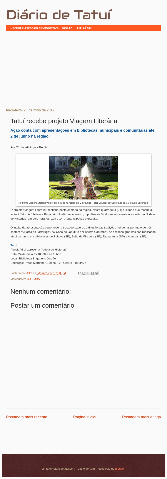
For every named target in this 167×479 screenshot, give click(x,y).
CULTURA (33, 279)
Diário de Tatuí (58, 15)
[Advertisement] (83, 69)
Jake (29, 273)
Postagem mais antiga (141, 417)
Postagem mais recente (26, 417)
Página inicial (84, 417)
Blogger (120, 468)
